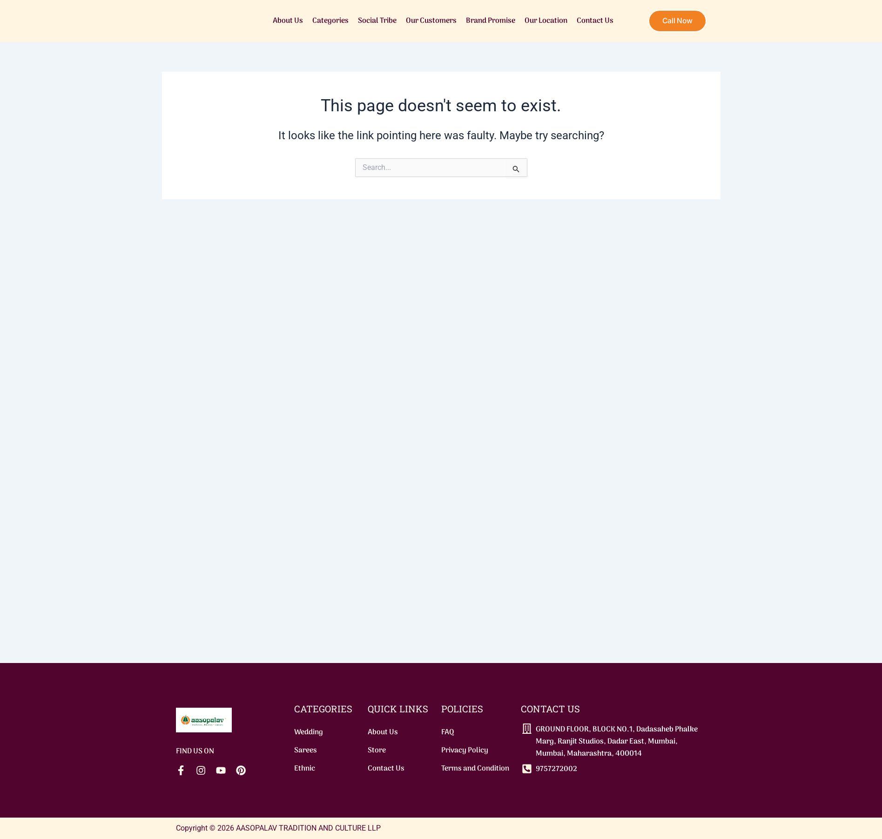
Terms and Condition (475, 768)
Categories (329, 21)
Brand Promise (489, 21)
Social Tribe (376, 21)
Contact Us (593, 21)
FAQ (447, 731)
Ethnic (304, 768)
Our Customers (429, 21)
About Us (286, 21)
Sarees (305, 750)
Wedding (308, 731)
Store (377, 750)
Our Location (544, 21)
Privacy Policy (464, 750)
